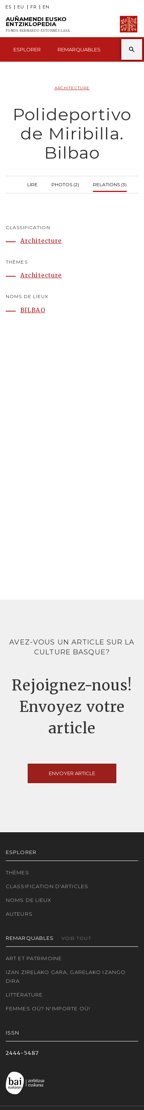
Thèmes (17, 872)
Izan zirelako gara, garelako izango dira (66, 976)
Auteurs (19, 914)
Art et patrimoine (34, 958)
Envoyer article (72, 773)
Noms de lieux (29, 900)
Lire (32, 183)
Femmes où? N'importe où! (48, 1008)
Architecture (72, 87)
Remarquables (79, 49)
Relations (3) (110, 183)
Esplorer (27, 49)
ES (8, 7)
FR (33, 7)
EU (20, 7)
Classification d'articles (47, 886)
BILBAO (32, 310)
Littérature (24, 995)
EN (46, 7)
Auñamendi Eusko (38, 24)
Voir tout (76, 938)
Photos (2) (65, 183)
